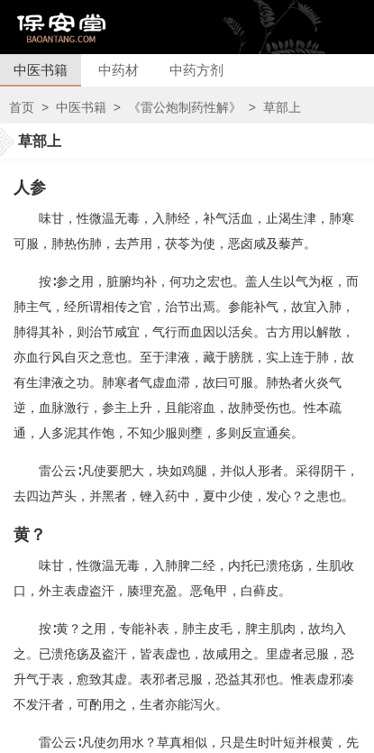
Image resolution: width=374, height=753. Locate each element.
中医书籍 (41, 70)
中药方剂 (196, 70)
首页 (21, 107)
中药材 (118, 70)
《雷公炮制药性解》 (185, 107)
